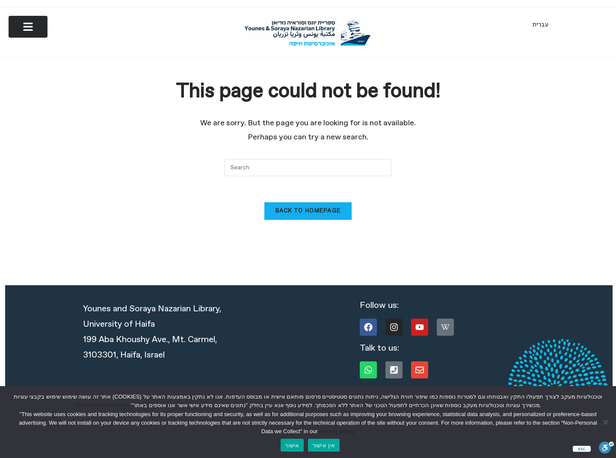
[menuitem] (540, 24)
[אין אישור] (605, 422)
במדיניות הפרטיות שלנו (102, 405)
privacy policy (337, 431)
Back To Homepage (308, 212)
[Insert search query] (308, 168)
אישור (292, 445)
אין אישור (323, 445)
